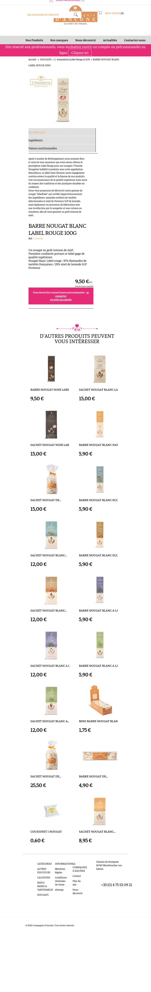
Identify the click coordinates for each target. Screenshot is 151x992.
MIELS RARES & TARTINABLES (29, 946)
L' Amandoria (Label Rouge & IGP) (50, 64)
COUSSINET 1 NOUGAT (24, 894)
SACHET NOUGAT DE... (24, 457)
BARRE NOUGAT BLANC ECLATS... (102, 530)
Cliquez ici (79, 57)
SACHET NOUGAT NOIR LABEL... (31, 384)
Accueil (11, 64)
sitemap (49, 948)
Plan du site (76, 939)
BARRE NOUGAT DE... (93, 821)
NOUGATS (24, 64)
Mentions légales (54, 931)
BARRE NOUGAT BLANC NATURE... (102, 384)
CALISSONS (26, 939)
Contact (74, 934)
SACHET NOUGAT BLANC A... (28, 748)
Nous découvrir (78, 945)
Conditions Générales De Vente (52, 940)
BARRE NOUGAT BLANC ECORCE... (102, 457)
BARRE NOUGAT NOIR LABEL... (30, 311)
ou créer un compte (114, 147)
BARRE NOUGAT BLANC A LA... (100, 602)
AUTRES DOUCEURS (27, 933)
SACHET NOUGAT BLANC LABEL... (102, 311)
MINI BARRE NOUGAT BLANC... (100, 748)
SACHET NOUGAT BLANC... (27, 530)
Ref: (84, 86)
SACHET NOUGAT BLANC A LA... (30, 675)
